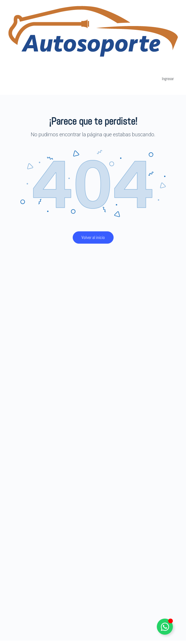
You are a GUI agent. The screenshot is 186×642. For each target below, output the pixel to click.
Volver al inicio (93, 237)
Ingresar (168, 78)
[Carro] (149, 78)
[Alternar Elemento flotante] (165, 627)
